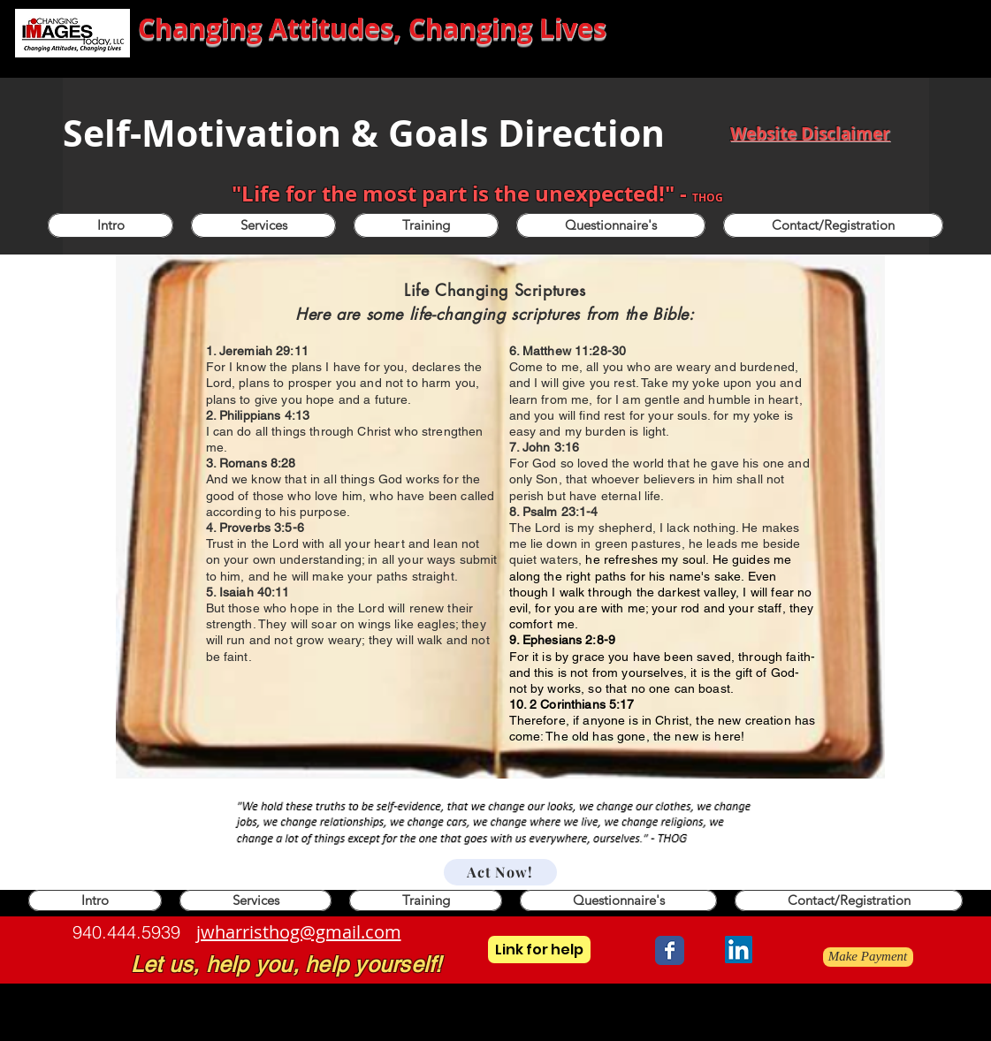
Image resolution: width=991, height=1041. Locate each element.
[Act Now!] (500, 872)
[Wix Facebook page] (669, 950)
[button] (426, 225)
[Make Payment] (868, 957)
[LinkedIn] (738, 949)
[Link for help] (539, 949)
